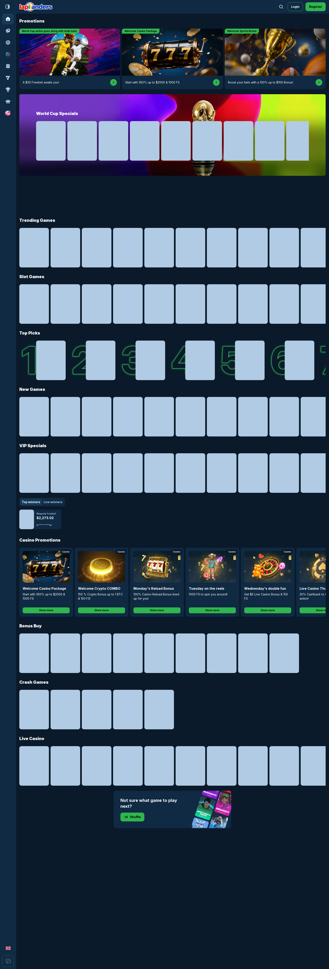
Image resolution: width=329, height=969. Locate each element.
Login (295, 6)
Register (315, 6)
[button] (8, 113)
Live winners (53, 502)
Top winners (31, 502)
